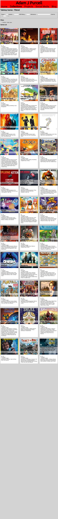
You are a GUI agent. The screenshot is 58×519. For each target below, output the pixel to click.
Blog (54, 6)
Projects (28, 6)
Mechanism (33, 14)
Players (3, 14)
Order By (53, 14)
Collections (16, 6)
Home (4, 6)
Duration (10, 14)
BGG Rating (22, 14)
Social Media (42, 6)
